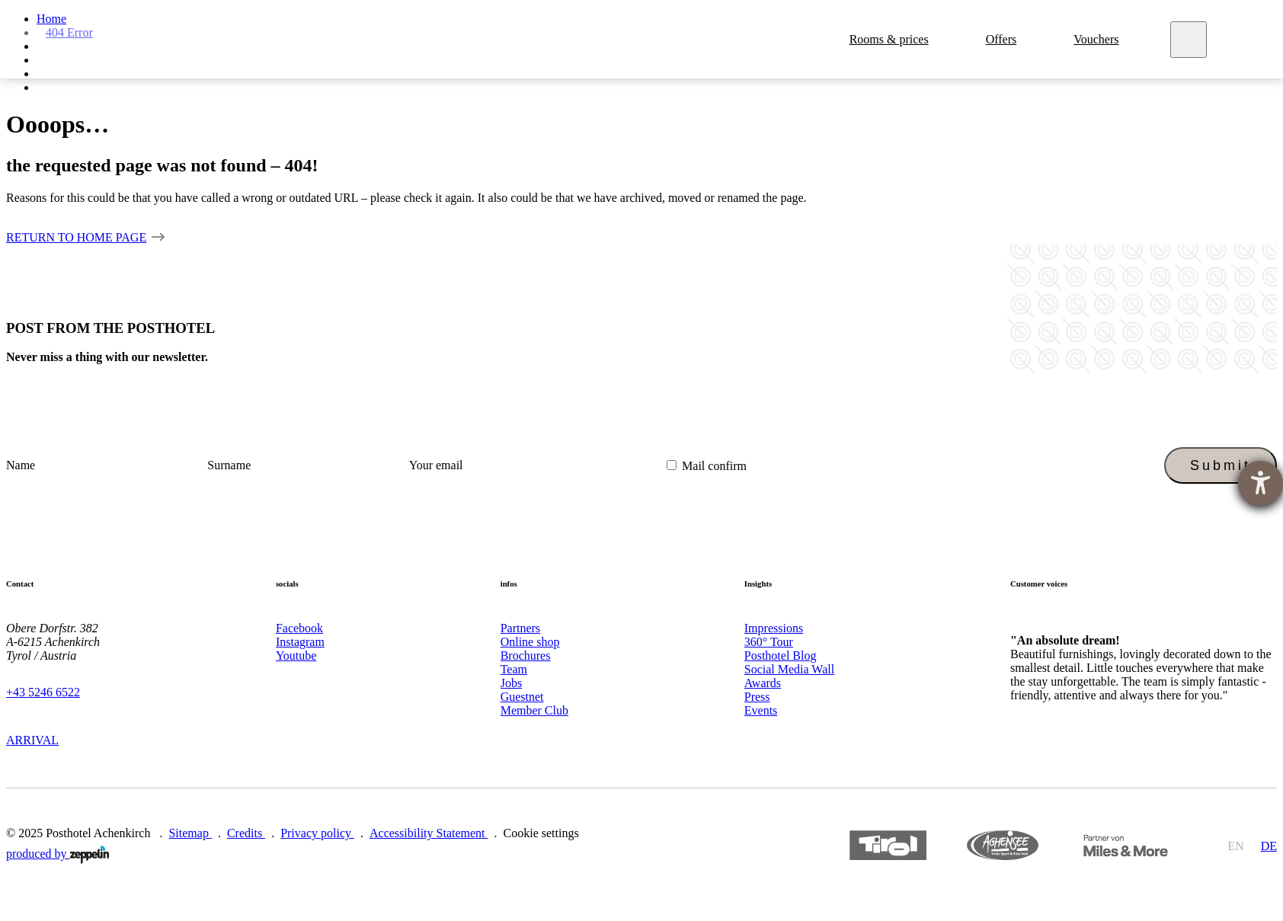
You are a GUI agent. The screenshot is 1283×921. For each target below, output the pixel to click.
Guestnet (522, 696)
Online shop (530, 641)
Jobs (511, 682)
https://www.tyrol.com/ (887, 845)
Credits (246, 833)
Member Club (534, 710)
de (1269, 845)
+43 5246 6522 (43, 692)
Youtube (296, 655)
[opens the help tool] (1260, 483)
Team (514, 669)
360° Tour (768, 641)
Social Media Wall (789, 669)
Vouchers (1099, 39)
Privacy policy (317, 833)
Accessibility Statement (429, 833)
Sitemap (189, 833)
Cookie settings (541, 833)
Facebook (299, 628)
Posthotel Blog (780, 655)
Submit (1220, 465)
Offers (1004, 39)
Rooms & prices (892, 39)
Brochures (526, 655)
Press (757, 696)
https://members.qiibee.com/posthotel (1124, 845)
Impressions (773, 628)
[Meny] (1192, 39)
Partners (520, 628)
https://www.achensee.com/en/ (1002, 845)
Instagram (300, 641)
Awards (762, 682)
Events (761, 710)
